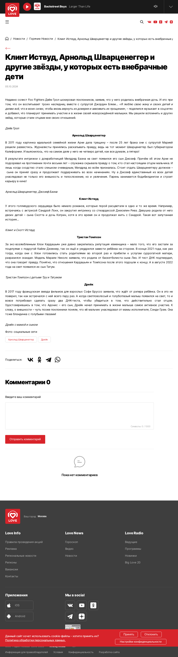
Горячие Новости (41, 39)
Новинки (131, 555)
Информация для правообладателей (26, 652)
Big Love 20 (132, 562)
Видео (69, 548)
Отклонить (151, 634)
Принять (128, 634)
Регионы (11, 562)
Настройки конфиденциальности (141, 641)
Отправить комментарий (25, 438)
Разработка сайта (109, 652)
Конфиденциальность (81, 652)
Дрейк (44, 339)
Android (15, 617)
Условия (58, 652)
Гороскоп (71, 541)
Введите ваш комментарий (23, 397)
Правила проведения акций (24, 541)
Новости (19, 39)
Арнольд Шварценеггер (21, 339)
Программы (133, 548)
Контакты (11, 576)
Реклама (11, 548)
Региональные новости (20, 555)
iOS (12, 605)
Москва (42, 516)
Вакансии (11, 569)
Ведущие (131, 541)
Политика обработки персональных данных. (35, 640)
